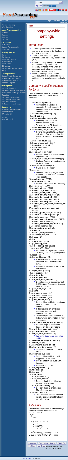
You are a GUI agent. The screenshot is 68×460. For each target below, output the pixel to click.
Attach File (61, 448)
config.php (6, 49)
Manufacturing (7, 61)
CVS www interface (9, 102)
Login (49, 21)
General (5, 33)
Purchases (6, 57)
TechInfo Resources (9, 88)
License (5, 37)
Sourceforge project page (11, 97)
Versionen (56, 21)
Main (31, 26)
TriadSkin (4, 117)
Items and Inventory (9, 59)
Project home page (9, 25)
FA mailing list (7, 114)
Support (5, 39)
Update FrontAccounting (10, 47)
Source (52, 448)
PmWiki (11, 119)
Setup (4, 70)
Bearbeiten (32, 448)
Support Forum (7, 112)
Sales (4, 55)
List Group (41, 451)
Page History (43, 448)
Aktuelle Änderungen (63, 21)
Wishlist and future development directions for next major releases (14, 92)
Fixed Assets (6, 64)
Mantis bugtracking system (11, 109)
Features (5, 35)
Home (7, 21)
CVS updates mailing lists (11, 99)
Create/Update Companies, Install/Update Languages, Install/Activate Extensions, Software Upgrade (11, 79)
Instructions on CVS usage (11, 104)
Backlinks (32, 451)
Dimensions (6, 66)
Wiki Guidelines (7, 27)
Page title (5, 95)
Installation (6, 45)
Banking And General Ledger (12, 68)
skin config (27, 458)
